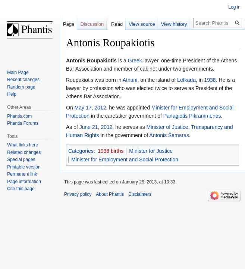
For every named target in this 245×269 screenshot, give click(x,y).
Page (68, 24)
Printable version (23, 167)
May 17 (83, 108)
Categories (81, 151)
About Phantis (110, 194)
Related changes (24, 152)
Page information (24, 181)
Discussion (92, 24)
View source (142, 24)
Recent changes (23, 79)
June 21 (88, 127)
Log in (234, 7)
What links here (22, 145)
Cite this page (20, 188)
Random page (21, 87)
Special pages (21, 159)
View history (174, 24)
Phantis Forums (22, 123)
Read (117, 24)
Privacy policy (77, 194)
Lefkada (186, 80)
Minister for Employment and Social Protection (124, 160)
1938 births (110, 151)
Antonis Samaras (169, 135)
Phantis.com (19, 116)
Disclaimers (139, 194)
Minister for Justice (151, 151)
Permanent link (22, 174)
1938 (210, 80)
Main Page (17, 72)
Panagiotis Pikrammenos (192, 116)
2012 (100, 108)
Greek (135, 61)
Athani (130, 80)
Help (11, 94)
